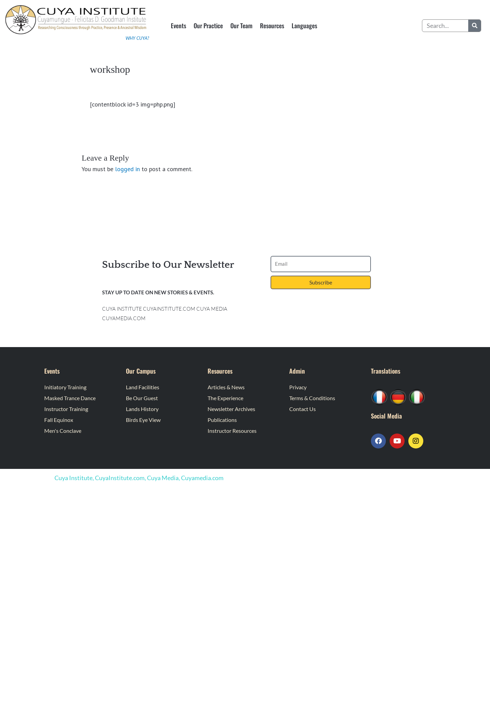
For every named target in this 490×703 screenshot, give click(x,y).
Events (178, 25)
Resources (272, 25)
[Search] (474, 26)
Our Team (241, 25)
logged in (127, 169)
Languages (304, 25)
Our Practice (208, 25)
